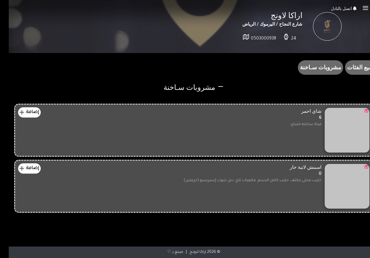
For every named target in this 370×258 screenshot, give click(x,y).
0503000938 (254, 38)
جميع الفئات (352, 67)
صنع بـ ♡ (166, 252)
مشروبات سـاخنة (311, 67)
